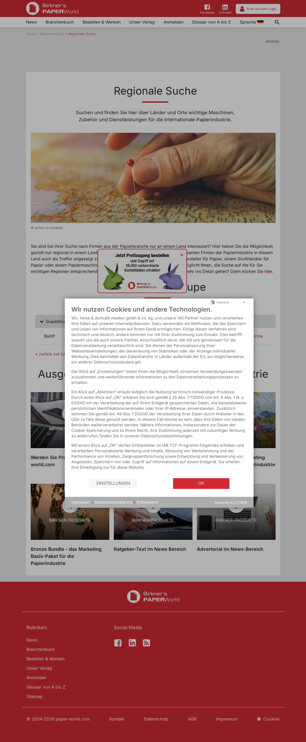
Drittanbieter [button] (120, 507)
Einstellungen (87, 488)
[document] (132, 396)
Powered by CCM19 (204, 507)
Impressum (54, 507)
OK (174, 488)
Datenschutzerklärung (87, 507)
